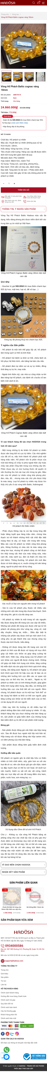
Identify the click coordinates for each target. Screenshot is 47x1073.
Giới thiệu (4, 976)
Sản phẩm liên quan (23, 882)
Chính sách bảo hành (9, 1009)
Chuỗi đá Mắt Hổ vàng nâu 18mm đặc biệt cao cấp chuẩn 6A (12, 913)
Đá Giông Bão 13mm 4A (35, 912)
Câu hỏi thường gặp (8, 1013)
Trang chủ (4, 972)
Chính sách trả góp (8, 1002)
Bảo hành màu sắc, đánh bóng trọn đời (13, 201)
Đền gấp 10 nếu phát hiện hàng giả (13, 197)
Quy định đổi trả (7, 1006)
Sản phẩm (5, 979)
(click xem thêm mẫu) (19, 123)
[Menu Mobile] (44, 2)
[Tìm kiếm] (33, 3)
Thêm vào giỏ (23, 190)
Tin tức (3, 983)
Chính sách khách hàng (10, 995)
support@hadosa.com (12, 963)
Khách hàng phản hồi (9, 1016)
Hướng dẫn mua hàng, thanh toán (13, 998)
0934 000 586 (31, 201)
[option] (23, 46)
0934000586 (12, 947)
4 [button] (25, 66)
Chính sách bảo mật (8, 1020)
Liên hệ (3, 986)
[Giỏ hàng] (38, 3)
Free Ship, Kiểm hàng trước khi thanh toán (34, 197)
